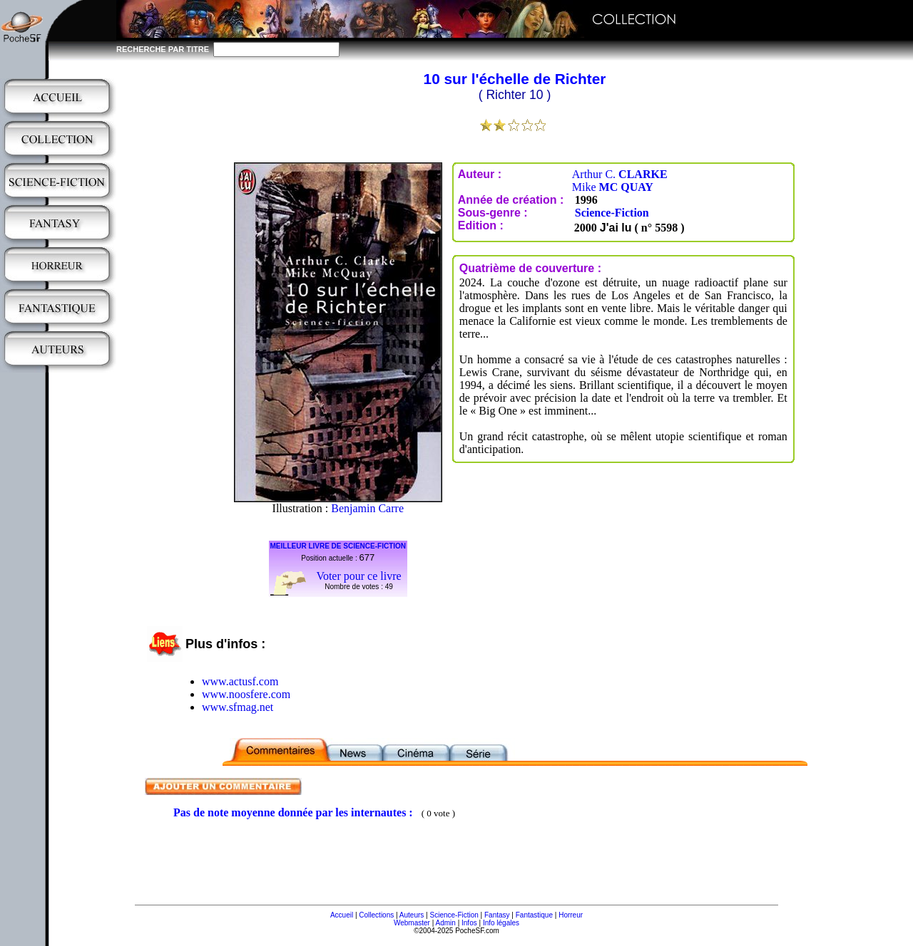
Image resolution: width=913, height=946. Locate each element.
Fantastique (534, 915)
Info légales (501, 923)
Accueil (341, 915)
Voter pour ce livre (358, 576)
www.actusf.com (240, 681)
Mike (612, 187)
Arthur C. (620, 174)
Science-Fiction (612, 213)
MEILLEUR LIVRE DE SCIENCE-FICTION (338, 546)
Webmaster (412, 923)
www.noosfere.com (246, 694)
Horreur (570, 915)
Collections (376, 915)
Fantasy (497, 915)
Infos (469, 923)
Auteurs (411, 915)
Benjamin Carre (367, 508)
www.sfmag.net (237, 707)
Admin (446, 923)
